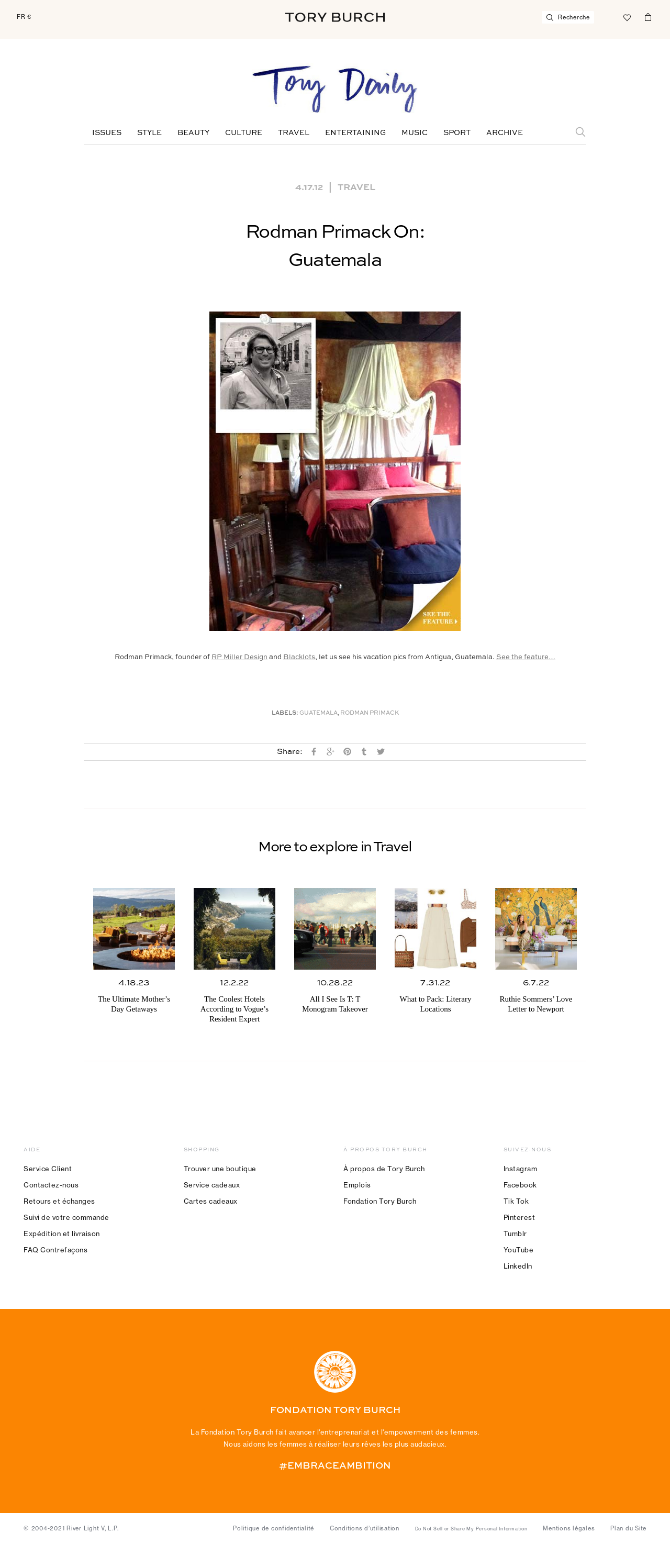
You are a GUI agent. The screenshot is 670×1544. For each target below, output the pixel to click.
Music (414, 133)
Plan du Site (628, 1528)
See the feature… (525, 657)
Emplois (357, 1185)
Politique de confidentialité (273, 1528)
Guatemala (318, 713)
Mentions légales (569, 1528)
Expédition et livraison (62, 1233)
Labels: (285, 713)
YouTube (519, 1250)
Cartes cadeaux (211, 1201)
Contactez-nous (51, 1185)
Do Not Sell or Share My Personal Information (471, 1528)
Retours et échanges (59, 1201)
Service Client (48, 1168)
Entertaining (355, 133)
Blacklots (299, 657)
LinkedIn (518, 1266)
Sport (457, 133)
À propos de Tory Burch (384, 1168)
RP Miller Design (239, 657)
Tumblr (515, 1233)
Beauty (193, 133)
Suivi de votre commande (66, 1217)
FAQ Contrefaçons (55, 1250)
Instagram (521, 1168)
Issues (106, 133)
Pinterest (519, 1217)
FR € (24, 16)
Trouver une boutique (220, 1168)
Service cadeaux (212, 1185)
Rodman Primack (369, 713)
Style (149, 133)
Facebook (520, 1185)
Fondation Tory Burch (379, 1201)
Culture (243, 133)
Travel (293, 133)
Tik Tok (516, 1201)
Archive (504, 133)
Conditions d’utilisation (364, 1528)
